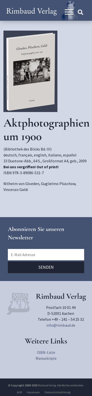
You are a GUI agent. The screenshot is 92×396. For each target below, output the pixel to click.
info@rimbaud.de (60, 325)
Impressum (33, 392)
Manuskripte (46, 358)
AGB (19, 392)
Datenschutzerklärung (57, 392)
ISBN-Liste (46, 352)
